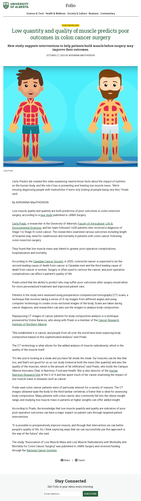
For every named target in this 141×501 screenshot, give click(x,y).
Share (65, 460)
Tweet (80, 460)
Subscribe (90, 493)
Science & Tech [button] (35, 13)
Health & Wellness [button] (56, 13)
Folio (70, 5)
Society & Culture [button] (77, 13)
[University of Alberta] (16, 5)
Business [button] (94, 13)
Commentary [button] (107, 13)
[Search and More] (136, 5)
